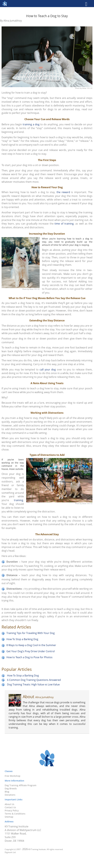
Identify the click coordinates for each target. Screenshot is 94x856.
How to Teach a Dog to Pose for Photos (29, 657)
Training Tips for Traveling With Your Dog (30, 633)
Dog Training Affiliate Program (20, 785)
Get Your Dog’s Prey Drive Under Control (30, 651)
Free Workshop (12, 775)
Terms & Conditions (15, 813)
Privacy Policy (12, 810)
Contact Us (10, 807)
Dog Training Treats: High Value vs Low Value (33, 684)
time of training (64, 223)
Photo (77, 88)
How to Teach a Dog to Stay (47, 15)
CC (91, 88)
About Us (9, 804)
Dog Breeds (11, 788)
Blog (7, 791)
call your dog (48, 369)
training (18, 500)
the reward (63, 192)
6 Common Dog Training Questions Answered (34, 680)
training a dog (31, 124)
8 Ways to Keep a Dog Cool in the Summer (31, 645)
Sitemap (9, 816)
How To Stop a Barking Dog (22, 639)
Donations (10, 794)
